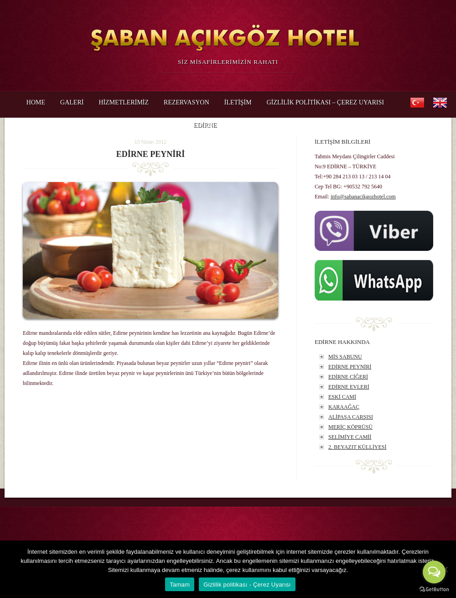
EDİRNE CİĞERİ (348, 377)
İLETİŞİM (238, 102)
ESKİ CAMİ (342, 397)
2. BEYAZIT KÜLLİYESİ (357, 447)
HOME (35, 102)
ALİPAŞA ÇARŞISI (350, 417)
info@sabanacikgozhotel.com (363, 196)
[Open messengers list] (434, 572)
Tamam (180, 584)
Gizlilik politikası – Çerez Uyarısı (325, 102)
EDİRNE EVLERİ (348, 387)
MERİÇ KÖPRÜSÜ (350, 427)
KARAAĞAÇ (343, 407)
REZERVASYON (186, 102)
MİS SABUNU (345, 357)
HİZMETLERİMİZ (123, 102)
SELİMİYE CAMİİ (349, 437)
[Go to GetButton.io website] (434, 589)
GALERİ (71, 102)
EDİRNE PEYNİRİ (349, 367)
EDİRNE (205, 128)
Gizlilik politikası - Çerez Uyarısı (247, 584)
